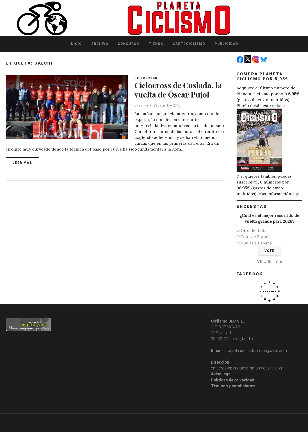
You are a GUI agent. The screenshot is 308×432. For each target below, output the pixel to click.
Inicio (76, 44)
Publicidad (226, 44)
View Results (269, 261)
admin (143, 105)
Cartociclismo (189, 44)
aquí (296, 193)
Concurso (128, 44)
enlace (278, 105)
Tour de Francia (256, 236)
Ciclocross (146, 78)
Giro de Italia (254, 230)
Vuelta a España (256, 243)
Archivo (99, 44)
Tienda (156, 44)
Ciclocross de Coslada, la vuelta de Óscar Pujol (178, 90)
